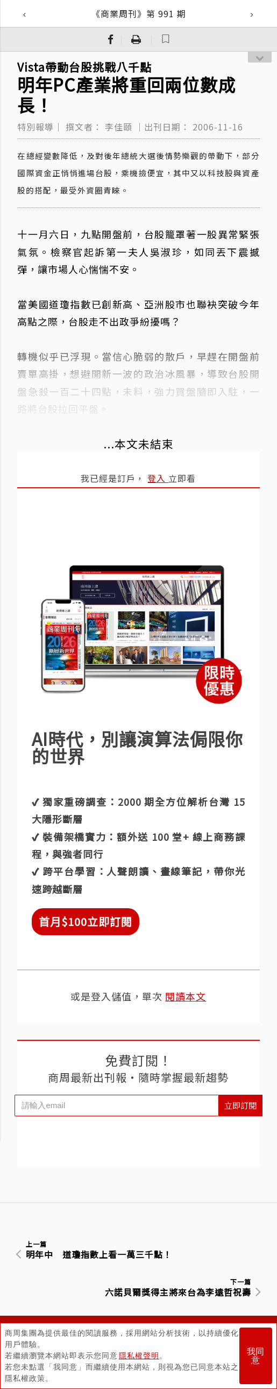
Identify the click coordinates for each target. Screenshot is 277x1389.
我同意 (255, 1356)
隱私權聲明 (139, 1355)
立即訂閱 (240, 1105)
